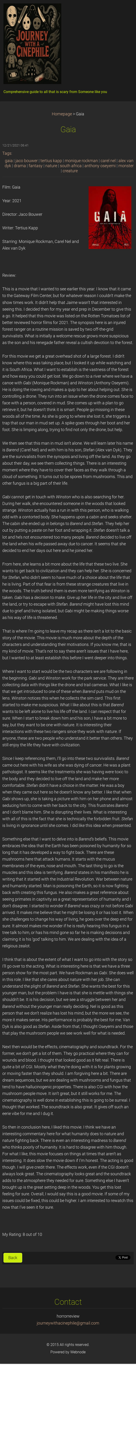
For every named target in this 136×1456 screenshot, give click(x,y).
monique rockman (81, 160)
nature (51, 165)
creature (70, 171)
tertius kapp (51, 160)
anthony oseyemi (100, 165)
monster (126, 165)
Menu (123, 10)
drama (20, 165)
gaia (9, 160)
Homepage (62, 114)
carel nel (108, 160)
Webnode (78, 1352)
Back (12, 1257)
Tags (6, 153)
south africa (71, 165)
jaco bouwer (26, 160)
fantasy (36, 165)
